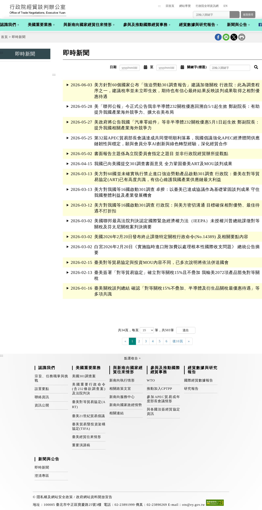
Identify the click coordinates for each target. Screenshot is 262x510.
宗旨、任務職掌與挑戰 (51, 378)
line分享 (226, 37)
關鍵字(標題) (197, 67)
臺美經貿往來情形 (86, 437)
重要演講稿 (81, 445)
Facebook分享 (218, 37)
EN (226, 5)
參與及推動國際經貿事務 (145, 25)
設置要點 (42, 389)
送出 (186, 330)
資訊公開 (42, 405)
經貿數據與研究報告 (197, 25)
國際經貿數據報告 (198, 380)
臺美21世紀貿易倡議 (88, 416)
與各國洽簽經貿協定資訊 (163, 411)
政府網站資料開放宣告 (94, 497)
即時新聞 (19, 37)
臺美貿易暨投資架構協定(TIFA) (89, 426)
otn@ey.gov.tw (193, 505)
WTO (151, 380)
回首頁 (170, 5)
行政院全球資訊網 (207, 5)
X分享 (233, 37)
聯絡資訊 (42, 397)
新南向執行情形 (122, 380)
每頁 (136, 330)
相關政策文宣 (120, 389)
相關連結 (116, 413)
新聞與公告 (237, 25)
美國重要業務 (40, 25)
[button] (236, 7)
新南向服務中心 (122, 397)
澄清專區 (42, 476)
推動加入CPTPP (159, 389)
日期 (113, 67)
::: (159, 5)
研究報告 (191, 389)
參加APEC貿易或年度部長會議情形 (163, 399)
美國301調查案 (84, 376)
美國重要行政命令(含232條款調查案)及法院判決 (89, 388)
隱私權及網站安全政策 (55, 497)
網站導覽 (185, 5)
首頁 (4, 37)
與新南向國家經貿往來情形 (87, 25)
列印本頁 (241, 37)
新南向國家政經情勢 (125, 405)
